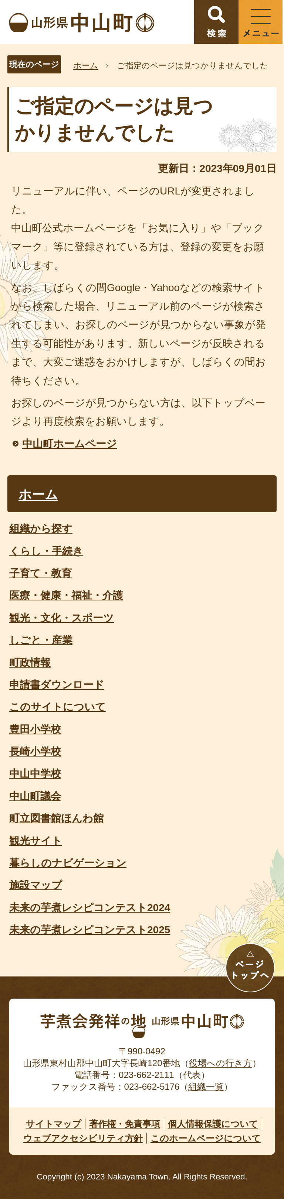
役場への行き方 (220, 1063)
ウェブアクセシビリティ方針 (83, 1138)
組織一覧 (206, 1087)
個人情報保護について (213, 1124)
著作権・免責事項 (124, 1124)
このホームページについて (206, 1138)
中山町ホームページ (69, 443)
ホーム (85, 65)
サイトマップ (53, 1124)
